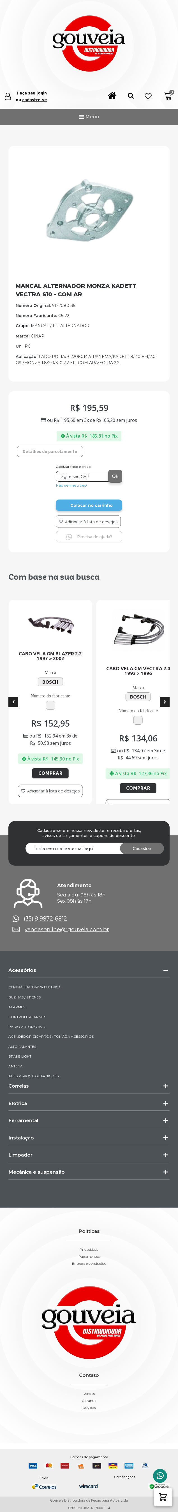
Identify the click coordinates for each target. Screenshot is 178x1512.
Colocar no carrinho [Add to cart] (91, 505)
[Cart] (168, 96)
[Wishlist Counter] (148, 96)
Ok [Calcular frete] (115, 476)
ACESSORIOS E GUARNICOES (33, 1076)
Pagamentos (89, 1256)
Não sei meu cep (71, 485)
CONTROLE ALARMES (27, 1017)
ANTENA (15, 1066)
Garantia (89, 1400)
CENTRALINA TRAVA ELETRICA (34, 987)
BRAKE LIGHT (19, 1056)
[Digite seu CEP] (83, 476)
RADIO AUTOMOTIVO (26, 1027)
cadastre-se (34, 99)
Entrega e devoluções (89, 1263)
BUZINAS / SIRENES (24, 997)
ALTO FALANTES (22, 1046)
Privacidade (89, 1249)
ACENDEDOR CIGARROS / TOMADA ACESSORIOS (51, 1036)
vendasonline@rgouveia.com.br (67, 929)
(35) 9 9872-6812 (45, 918)
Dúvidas (89, 1407)
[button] (131, 96)
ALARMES (16, 1007)
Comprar (54, 773)
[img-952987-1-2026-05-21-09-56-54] (89, 265)
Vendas (89, 1393)
